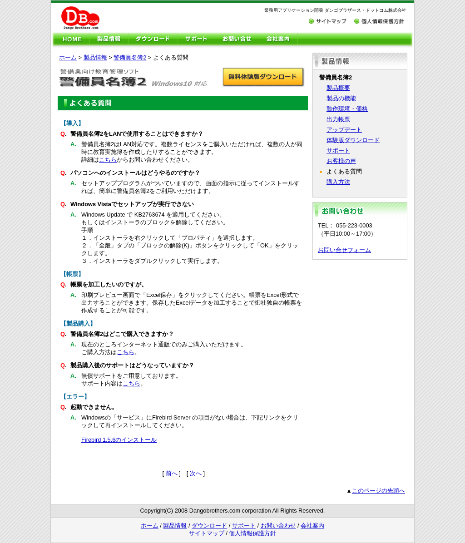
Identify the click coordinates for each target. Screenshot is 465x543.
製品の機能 (341, 98)
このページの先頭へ (378, 490)
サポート (338, 150)
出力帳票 (338, 119)
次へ (196, 473)
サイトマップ (206, 533)
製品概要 (338, 87)
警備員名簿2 (130, 57)
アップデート (344, 129)
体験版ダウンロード (353, 140)
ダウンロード (209, 525)
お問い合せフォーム (344, 250)
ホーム (68, 57)
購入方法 (338, 181)
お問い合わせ (278, 525)
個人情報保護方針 (252, 533)
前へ (172, 473)
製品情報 (95, 57)
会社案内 (312, 525)
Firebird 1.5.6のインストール (119, 439)
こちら (108, 159)
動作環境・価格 (347, 108)
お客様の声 (341, 161)
